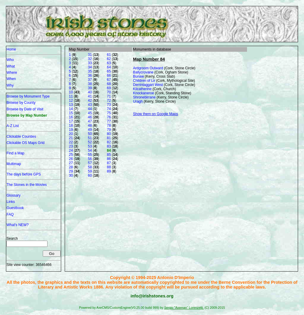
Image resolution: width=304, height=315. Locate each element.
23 (71, 146)
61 (109, 55)
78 (109, 125)
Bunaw (138, 76)
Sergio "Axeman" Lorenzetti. (184, 307)
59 (90, 171)
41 (90, 96)
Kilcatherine (142, 89)
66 (109, 75)
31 (90, 55)
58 (90, 167)
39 (90, 88)
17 (71, 121)
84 (109, 150)
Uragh (138, 101)
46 (90, 117)
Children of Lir (144, 81)
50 (90, 134)
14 (71, 109)
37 (90, 80)
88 (109, 167)
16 (71, 117)
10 (71, 92)
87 (109, 163)
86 (109, 159)
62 (109, 59)
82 (109, 142)
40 (90, 92)
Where (12, 72)
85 (109, 155)
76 (109, 117)
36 (90, 75)
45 (90, 113)
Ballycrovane (143, 72)
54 (90, 150)
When (11, 79)
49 (90, 130)
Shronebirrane (144, 97)
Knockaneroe (143, 93)
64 (109, 67)
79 (109, 130)
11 (71, 96)
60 (90, 175)
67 (109, 80)
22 (71, 142)
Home (11, 49)
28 (71, 167)
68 (109, 84)
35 (90, 71)
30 (71, 175)
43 (90, 105)
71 (109, 96)
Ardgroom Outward (148, 68)
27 (71, 163)
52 (90, 142)
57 (90, 163)
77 (109, 121)
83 (109, 146)
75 (109, 113)
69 (109, 88)
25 (71, 155)
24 (71, 150)
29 (71, 171)
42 (90, 100)
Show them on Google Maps (155, 114)
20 (71, 134)
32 (90, 59)
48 (90, 125)
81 (109, 138)
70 (109, 92)
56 (90, 159)
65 (109, 71)
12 (71, 100)
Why (10, 85)
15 (71, 113)
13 (71, 105)
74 (109, 109)
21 (71, 138)
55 (90, 155)
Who (10, 60)
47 (90, 121)
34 (90, 67)
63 (109, 63)
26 (71, 159)
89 (109, 171)
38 (90, 84)
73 (109, 105)
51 (90, 138)
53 (90, 146)
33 (90, 63)
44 (90, 109)
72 (109, 100)
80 (109, 134)
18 (71, 125)
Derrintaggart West (148, 85)
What (11, 66)
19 (71, 130)
